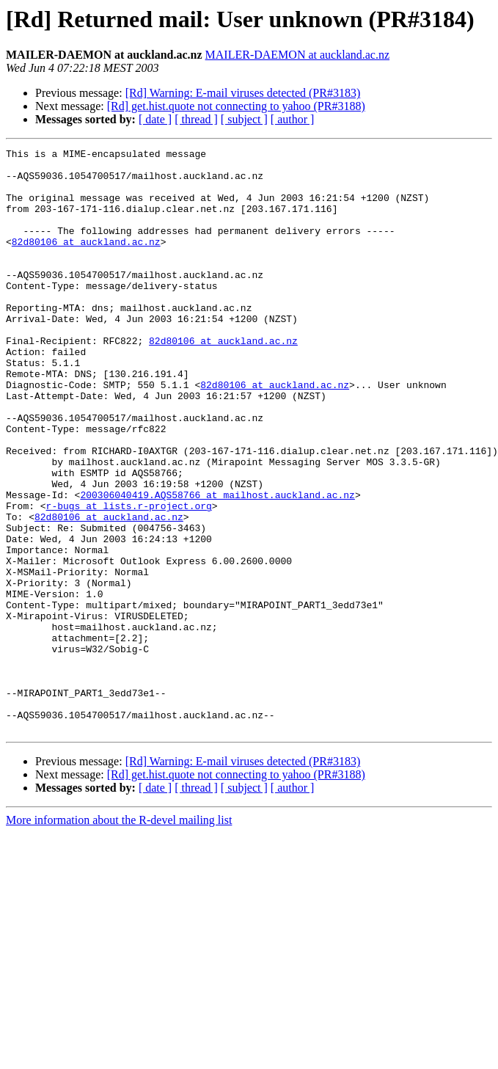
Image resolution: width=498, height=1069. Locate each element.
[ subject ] (244, 119)
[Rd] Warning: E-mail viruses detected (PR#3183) (243, 93)
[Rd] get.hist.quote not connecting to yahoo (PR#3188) (236, 106)
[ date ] (155, 119)
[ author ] (293, 119)
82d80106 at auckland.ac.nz (86, 261)
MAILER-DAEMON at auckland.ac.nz (297, 54)
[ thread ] (196, 119)
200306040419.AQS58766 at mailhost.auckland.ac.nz (217, 565)
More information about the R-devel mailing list (119, 936)
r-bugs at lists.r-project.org (129, 578)
